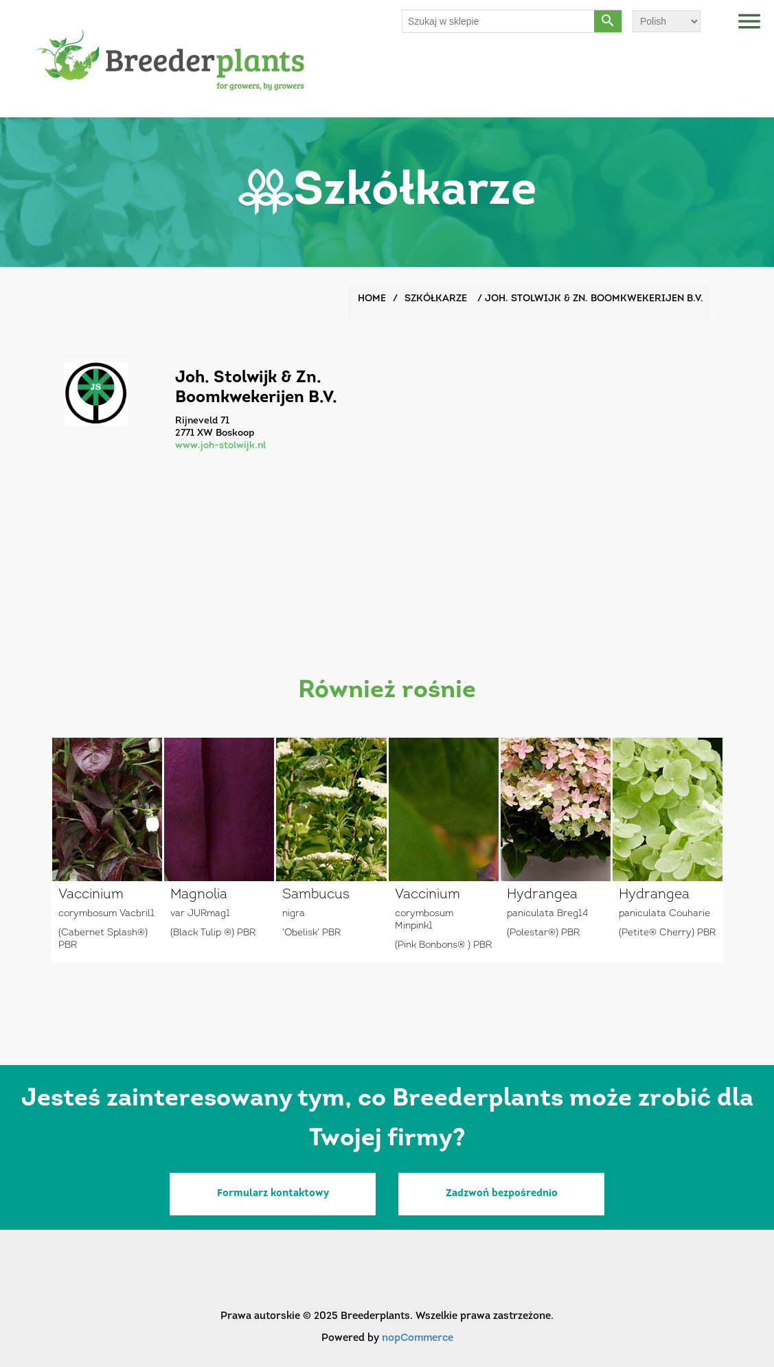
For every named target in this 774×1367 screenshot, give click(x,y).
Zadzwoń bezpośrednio (502, 1194)
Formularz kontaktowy (273, 1194)
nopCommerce (417, 1338)
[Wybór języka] (667, 21)
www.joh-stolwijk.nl (220, 446)
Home (372, 299)
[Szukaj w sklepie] (498, 21)
